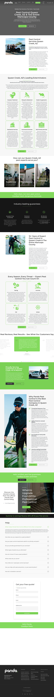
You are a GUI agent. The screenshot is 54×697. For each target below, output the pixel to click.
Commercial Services (25, 678)
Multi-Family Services (25, 679)
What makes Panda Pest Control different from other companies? (27, 527)
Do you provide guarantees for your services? (27, 545)
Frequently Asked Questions (34, 677)
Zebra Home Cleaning (45, 675)
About (32, 673)
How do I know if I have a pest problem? (27, 554)
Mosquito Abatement (25, 673)
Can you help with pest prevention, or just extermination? (27, 567)
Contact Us (33, 675)
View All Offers (43, 680)
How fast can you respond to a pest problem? (27, 537)
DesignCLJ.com (28, 691)
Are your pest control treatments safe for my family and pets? (27, 541)
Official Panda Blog (34, 672)
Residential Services (25, 676)
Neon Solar (43, 677)
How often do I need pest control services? (27, 563)
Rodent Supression (24, 675)
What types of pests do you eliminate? (27, 550)
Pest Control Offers (44, 674)
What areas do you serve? (27, 558)
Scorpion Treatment (25, 672)
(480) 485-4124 (7, 676)
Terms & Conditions (35, 679)
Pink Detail (43, 678)
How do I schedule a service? (27, 571)
